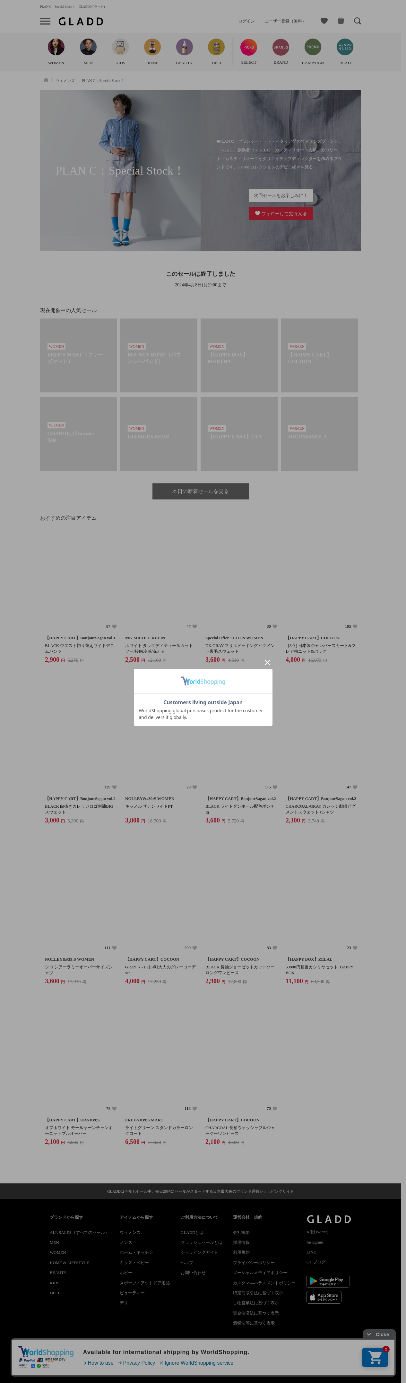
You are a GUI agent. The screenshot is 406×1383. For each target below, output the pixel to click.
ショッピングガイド (199, 1252)
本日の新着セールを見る (200, 491)
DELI (54, 1292)
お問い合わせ (193, 1272)
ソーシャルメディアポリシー (260, 1272)
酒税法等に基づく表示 (254, 1323)
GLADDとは (192, 1232)
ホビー (126, 1272)
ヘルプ (187, 1262)
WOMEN (58, 1252)
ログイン (246, 21)
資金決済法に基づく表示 (256, 1313)
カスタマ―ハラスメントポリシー (264, 1282)
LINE (311, 1252)
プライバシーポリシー (254, 1262)
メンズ (126, 1242)
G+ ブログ (316, 1262)
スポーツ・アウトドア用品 (145, 1282)
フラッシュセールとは (201, 1242)
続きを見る (302, 167)
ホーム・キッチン (136, 1252)
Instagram (315, 1242)
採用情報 (241, 1242)
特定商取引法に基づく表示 (258, 1292)
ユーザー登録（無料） (285, 21)
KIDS (54, 1282)
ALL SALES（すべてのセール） (79, 1232)
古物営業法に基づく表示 (256, 1302)
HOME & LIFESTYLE (69, 1262)
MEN (54, 1242)
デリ (124, 1302)
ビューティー (132, 1292)
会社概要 (241, 1232)
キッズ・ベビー (134, 1262)
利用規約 (241, 1252)
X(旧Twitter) (317, 1231)
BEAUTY (58, 1272)
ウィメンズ (130, 1232)
